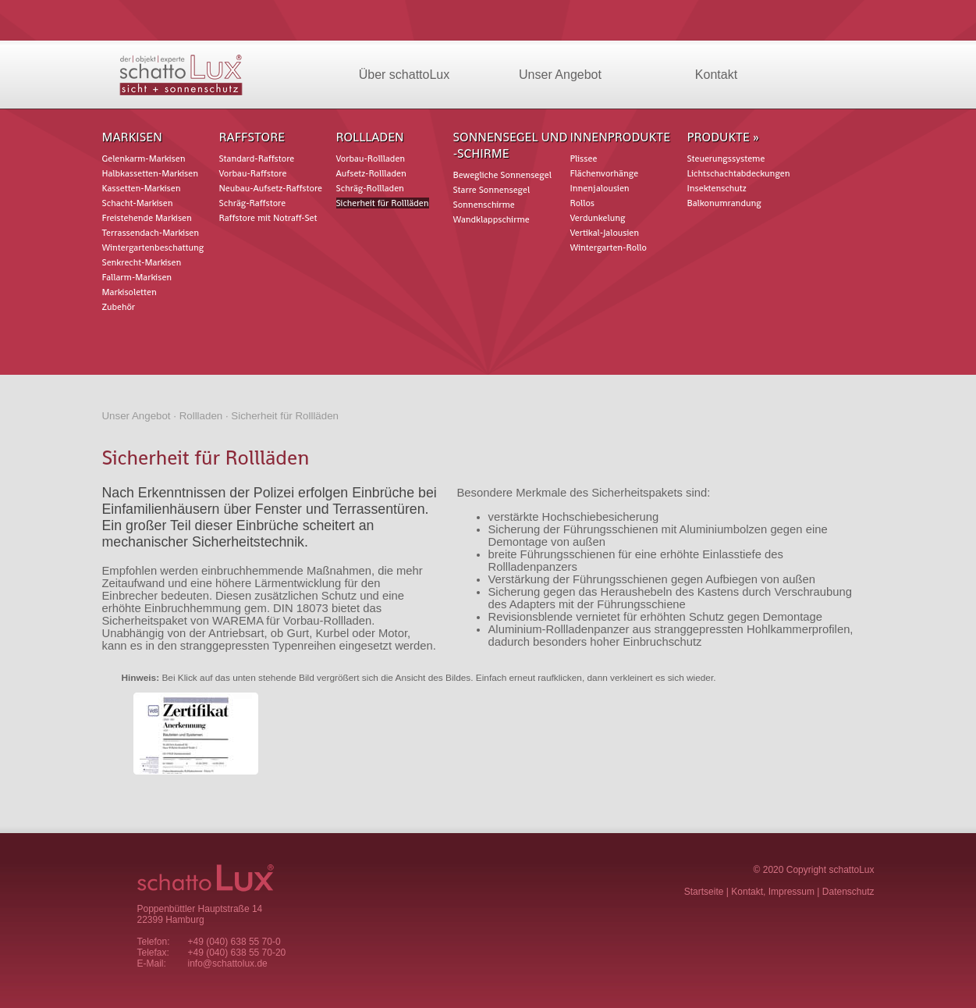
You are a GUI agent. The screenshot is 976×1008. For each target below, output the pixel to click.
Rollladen (370, 137)
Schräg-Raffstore (252, 203)
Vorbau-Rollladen (371, 158)
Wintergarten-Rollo (608, 247)
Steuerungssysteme (726, 158)
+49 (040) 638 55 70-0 (234, 941)
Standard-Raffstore (257, 158)
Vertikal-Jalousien (604, 232)
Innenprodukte (620, 137)
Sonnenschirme (484, 204)
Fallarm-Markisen (137, 277)
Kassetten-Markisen (141, 188)
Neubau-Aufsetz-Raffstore (270, 188)
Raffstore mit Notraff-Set (268, 217)
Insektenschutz (717, 188)
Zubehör (119, 306)
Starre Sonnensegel (492, 189)
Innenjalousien (600, 188)
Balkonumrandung (724, 203)
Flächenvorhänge (604, 173)
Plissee (584, 158)
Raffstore (252, 137)
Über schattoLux (404, 74)
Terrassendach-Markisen (151, 232)
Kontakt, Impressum (773, 891)
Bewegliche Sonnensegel (502, 174)
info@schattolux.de (228, 963)
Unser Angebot (560, 74)
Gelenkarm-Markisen (144, 158)
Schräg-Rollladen (370, 188)
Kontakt (716, 74)
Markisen (132, 137)
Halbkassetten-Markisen (150, 173)
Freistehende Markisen (147, 217)
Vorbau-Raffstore (253, 173)
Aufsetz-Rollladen (371, 173)
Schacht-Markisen (137, 203)
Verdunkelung (598, 217)
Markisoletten (129, 292)
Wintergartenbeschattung (153, 247)
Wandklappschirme (491, 219)
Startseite (704, 891)
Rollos (582, 203)
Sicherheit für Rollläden (382, 203)
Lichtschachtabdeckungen (738, 173)
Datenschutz (848, 891)
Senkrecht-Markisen (142, 262)
